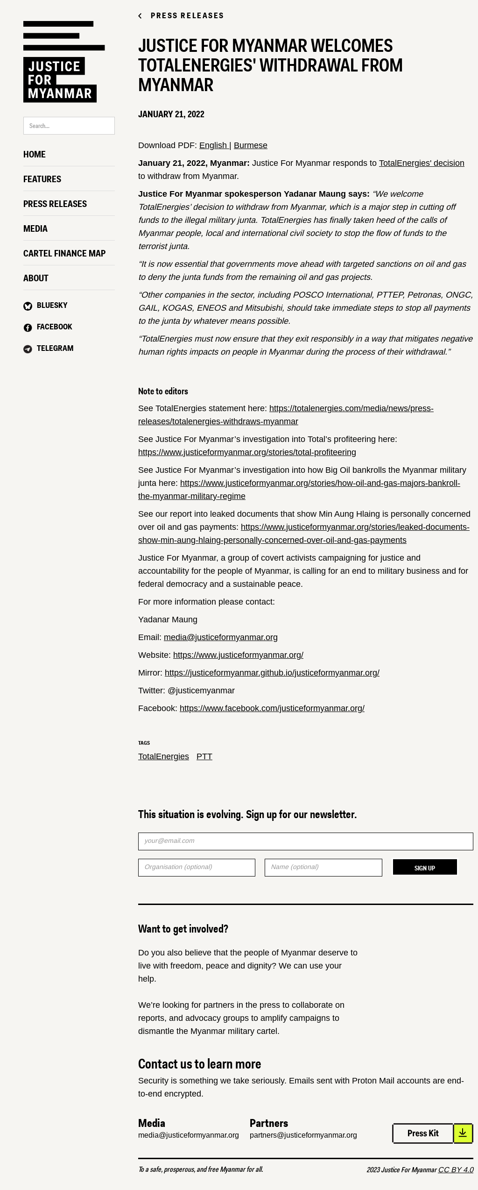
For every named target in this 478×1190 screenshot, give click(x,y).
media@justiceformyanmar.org (221, 637)
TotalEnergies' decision (421, 163)
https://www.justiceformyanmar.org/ (238, 655)
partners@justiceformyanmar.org (303, 1135)
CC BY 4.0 (455, 1170)
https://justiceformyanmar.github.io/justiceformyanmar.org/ (272, 672)
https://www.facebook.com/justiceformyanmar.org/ (272, 708)
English (214, 145)
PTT (204, 756)
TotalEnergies (163, 756)
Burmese (250, 145)
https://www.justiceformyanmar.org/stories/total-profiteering (247, 452)
